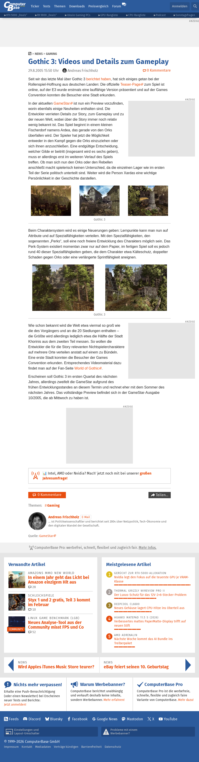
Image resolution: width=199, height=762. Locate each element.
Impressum (11, 747)
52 (32, 632)
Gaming (51, 54)
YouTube (170, 719)
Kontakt (27, 747)
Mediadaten (43, 747)
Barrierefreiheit (91, 747)
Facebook (79, 719)
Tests (46, 6)
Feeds (13, 719)
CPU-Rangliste (137, 15)
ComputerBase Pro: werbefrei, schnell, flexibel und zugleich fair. (92, 547)
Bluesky (56, 719)
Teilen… (161, 495)
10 (32, 609)
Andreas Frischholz (63, 517)
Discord (34, 719)
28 (32, 587)
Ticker (35, 6)
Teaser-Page (130, 84)
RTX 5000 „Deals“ (16, 15)
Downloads (77, 6)
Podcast (161, 15)
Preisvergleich (98, 6)
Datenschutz (113, 747)
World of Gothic (86, 368)
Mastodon (135, 719)
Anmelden (179, 6)
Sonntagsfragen (185, 15)
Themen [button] (59, 6)
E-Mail (86, 517)
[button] (195, 6)
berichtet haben (98, 79)
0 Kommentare (47, 494)
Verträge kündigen (66, 747)
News (39, 54)
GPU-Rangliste (109, 15)
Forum (116, 6)
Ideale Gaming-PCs (78, 15)
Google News (107, 719)
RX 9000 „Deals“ (47, 15)
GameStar (62, 103)
